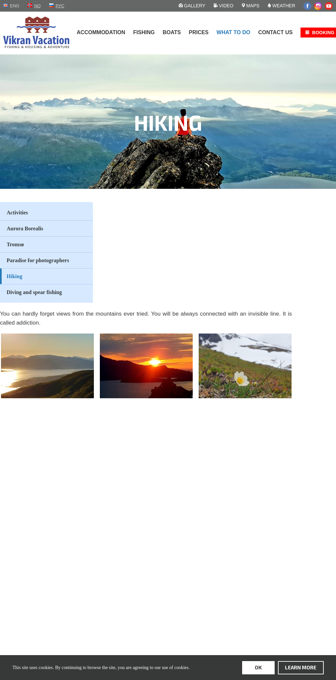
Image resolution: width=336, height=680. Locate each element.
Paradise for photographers (38, 260)
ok (258, 667)
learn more (300, 667)
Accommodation (101, 32)
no (37, 5)
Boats (172, 32)
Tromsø (15, 244)
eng (14, 5)
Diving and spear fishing (34, 292)
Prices (199, 32)
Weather (281, 5)
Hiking (14, 276)
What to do (233, 32)
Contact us (275, 32)
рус (60, 5)
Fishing (144, 32)
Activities (17, 212)
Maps (251, 5)
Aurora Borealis (25, 228)
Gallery (192, 5)
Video (223, 5)
